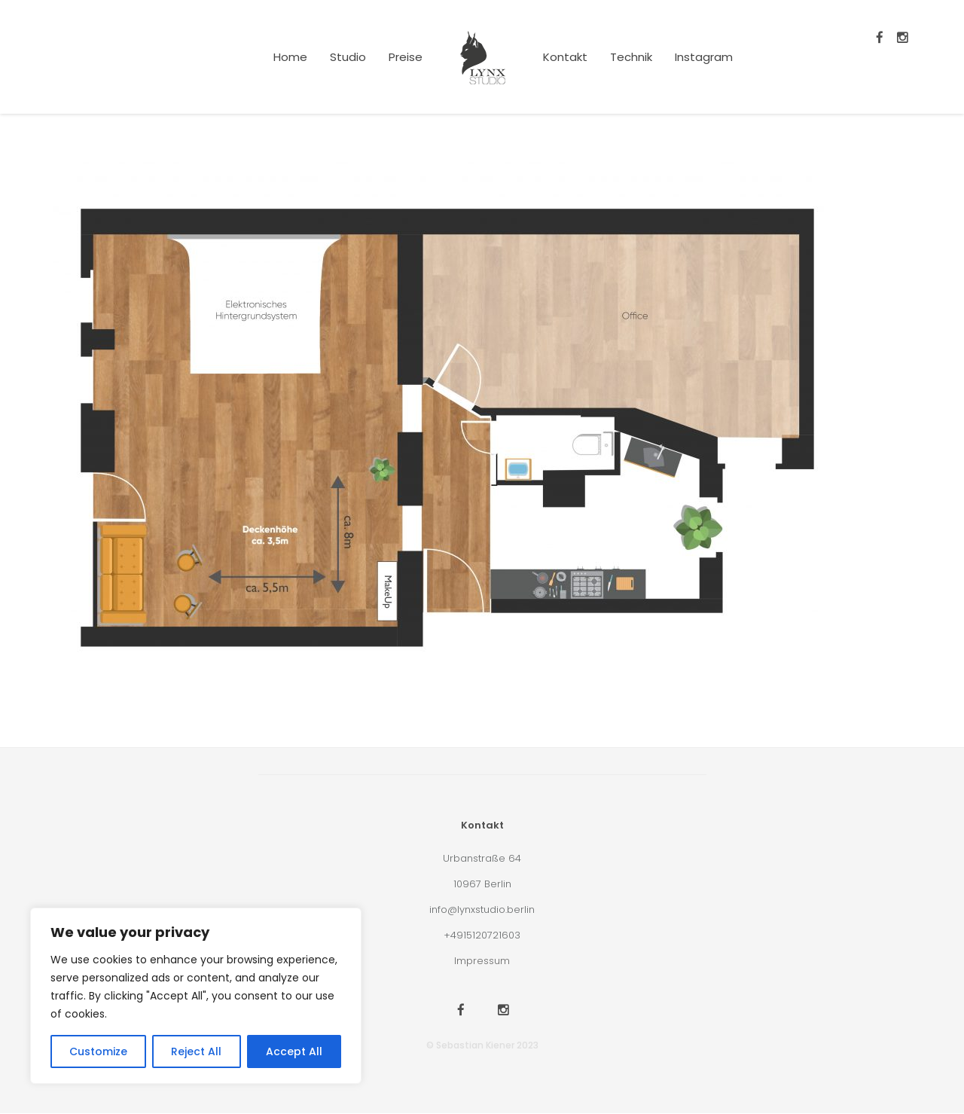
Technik (631, 57)
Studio (348, 57)
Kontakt (565, 57)
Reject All (196, 1051)
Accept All (294, 1051)
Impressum (482, 961)
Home (290, 57)
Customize (98, 1051)
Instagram (704, 57)
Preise (406, 57)
